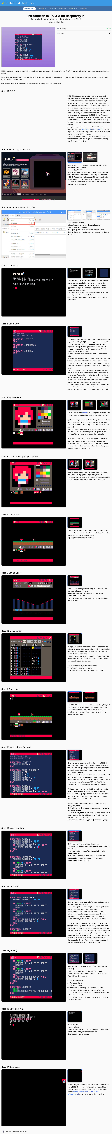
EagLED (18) (52, 8)
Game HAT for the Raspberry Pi (93, 129)
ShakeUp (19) (73, 8)
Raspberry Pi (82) (29, 8)
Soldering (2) (84, 8)
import (84, 413)
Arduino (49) (62, 8)
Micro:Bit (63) (42, 8)
